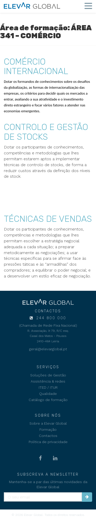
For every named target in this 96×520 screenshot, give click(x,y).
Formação (48, 429)
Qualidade (48, 394)
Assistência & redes (48, 381)
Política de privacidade (48, 442)
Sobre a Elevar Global (48, 423)
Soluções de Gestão (48, 375)
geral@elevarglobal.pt (48, 349)
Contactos (48, 436)
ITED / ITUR (48, 387)
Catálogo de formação (48, 400)
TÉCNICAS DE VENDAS (48, 219)
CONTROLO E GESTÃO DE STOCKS (46, 132)
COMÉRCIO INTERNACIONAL (36, 66)
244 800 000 (51, 318)
